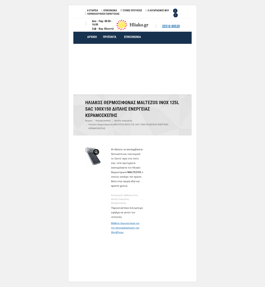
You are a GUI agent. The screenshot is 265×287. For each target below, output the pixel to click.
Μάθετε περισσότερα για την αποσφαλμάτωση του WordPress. (125, 228)
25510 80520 (171, 26)
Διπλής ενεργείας (120, 199)
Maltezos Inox (131, 195)
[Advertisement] (132, 69)
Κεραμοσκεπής (118, 203)
